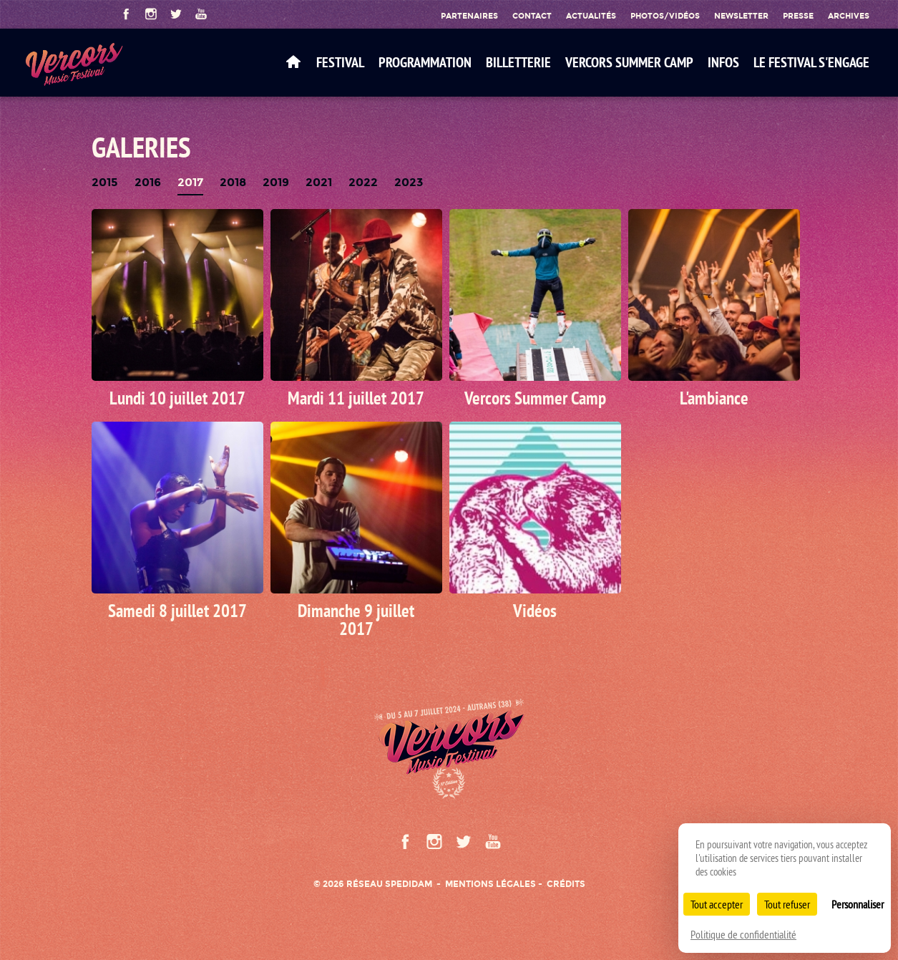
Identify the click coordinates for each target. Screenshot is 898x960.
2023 (408, 183)
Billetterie (518, 62)
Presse (798, 16)
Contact (532, 16)
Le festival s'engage (811, 62)
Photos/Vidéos (665, 16)
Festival (340, 62)
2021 (319, 183)
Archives (848, 16)
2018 (233, 183)
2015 (105, 183)
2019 (276, 183)
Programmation (425, 62)
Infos (723, 62)
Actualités (591, 16)
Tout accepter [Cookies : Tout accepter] (716, 904)
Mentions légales (490, 883)
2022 (363, 183)
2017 (190, 183)
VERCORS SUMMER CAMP (629, 62)
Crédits (566, 883)
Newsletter (741, 16)
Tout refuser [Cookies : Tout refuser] (787, 904)
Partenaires (469, 16)
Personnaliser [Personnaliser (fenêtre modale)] (857, 904)
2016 (148, 183)
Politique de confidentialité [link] (743, 934)
